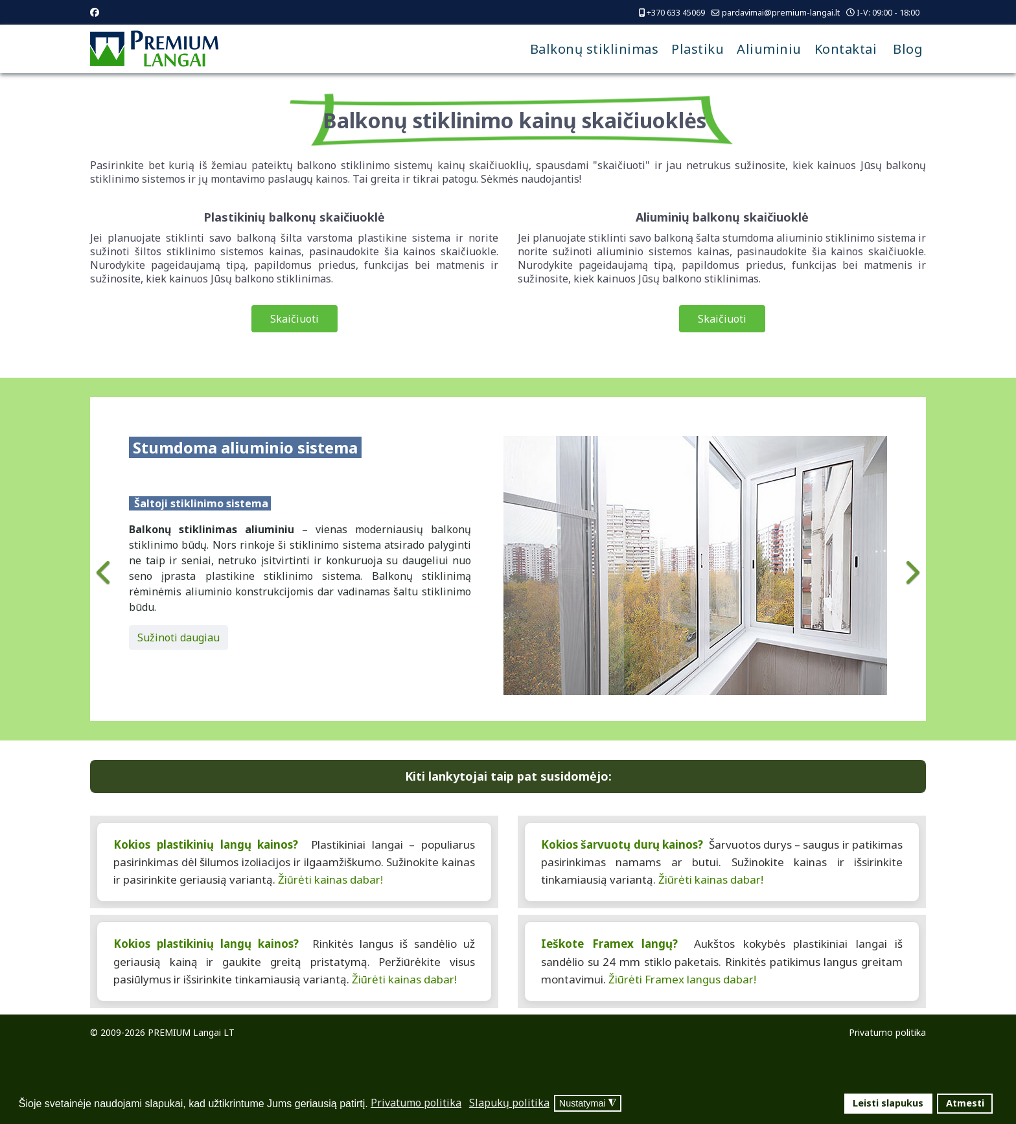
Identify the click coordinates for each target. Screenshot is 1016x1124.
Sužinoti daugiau (178, 637)
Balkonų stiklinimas (594, 49)
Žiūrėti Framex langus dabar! (682, 979)
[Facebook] (94, 12)
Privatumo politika (887, 1032)
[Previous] (103, 559)
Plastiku (697, 49)
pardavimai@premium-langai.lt (781, 12)
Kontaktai (845, 49)
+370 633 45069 (676, 12)
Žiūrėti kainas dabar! (330, 879)
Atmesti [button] (965, 1103)
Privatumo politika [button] (416, 1102)
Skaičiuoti (294, 319)
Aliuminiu (769, 49)
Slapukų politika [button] (509, 1102)
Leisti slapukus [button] (888, 1103)
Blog (908, 49)
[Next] (913, 559)
